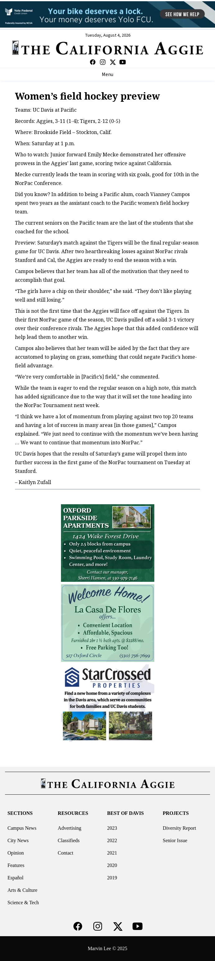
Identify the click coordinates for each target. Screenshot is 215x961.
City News (18, 840)
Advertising (70, 828)
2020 (112, 865)
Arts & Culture (22, 890)
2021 (112, 852)
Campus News (21, 828)
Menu (107, 74)
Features (15, 865)
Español (15, 877)
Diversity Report (179, 828)
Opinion (15, 852)
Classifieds (69, 840)
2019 (112, 877)
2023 (112, 828)
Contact (65, 852)
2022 (112, 840)
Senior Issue (175, 840)
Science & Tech (23, 902)
